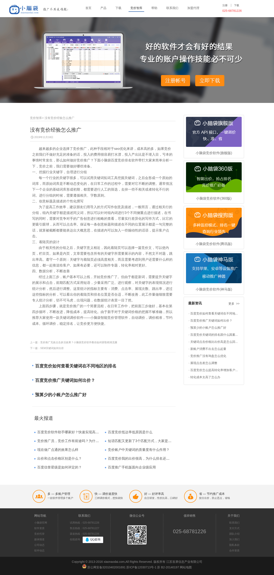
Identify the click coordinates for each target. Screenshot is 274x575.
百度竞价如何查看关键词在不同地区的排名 (75, 366)
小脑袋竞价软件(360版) (213, 198)
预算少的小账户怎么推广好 (208, 327)
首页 (88, 8)
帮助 (154, 8)
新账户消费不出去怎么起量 (208, 349)
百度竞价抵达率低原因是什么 (130, 432)
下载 (118, 8)
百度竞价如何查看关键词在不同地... (214, 313)
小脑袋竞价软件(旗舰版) (214, 153)
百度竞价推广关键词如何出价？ (211, 320)
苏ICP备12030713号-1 (141, 567)
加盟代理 (193, 8)
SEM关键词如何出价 (52, 348)
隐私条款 (234, 544)
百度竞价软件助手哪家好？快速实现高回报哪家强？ (76, 432)
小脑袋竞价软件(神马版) (214, 289)
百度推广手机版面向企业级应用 (132, 467)
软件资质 (39, 528)
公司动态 (39, 544)
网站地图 (186, 567)
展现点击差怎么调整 (203, 363)
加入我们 (234, 539)
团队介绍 (234, 533)
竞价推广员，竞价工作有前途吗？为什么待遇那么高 (76, 441)
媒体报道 (39, 539)
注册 (225, 5)
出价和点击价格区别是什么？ (59, 458)
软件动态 (39, 550)
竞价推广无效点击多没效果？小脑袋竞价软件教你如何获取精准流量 (78, 342)
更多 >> (234, 303)
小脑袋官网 (40, 522)
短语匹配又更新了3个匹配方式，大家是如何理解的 (146, 441)
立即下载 (210, 80)
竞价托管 (39, 533)
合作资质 (234, 550)
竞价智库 (136, 8)
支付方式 (234, 528)
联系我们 (172, 8)
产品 (103, 8)
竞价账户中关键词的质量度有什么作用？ (139, 450)
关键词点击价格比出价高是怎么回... (214, 341)
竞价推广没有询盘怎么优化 (208, 356)
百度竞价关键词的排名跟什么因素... (214, 334)
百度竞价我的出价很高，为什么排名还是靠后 (142, 458)
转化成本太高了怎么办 (205, 377)
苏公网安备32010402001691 (106, 567)
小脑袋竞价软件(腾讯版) (214, 244)
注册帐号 (175, 80)
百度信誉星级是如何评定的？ (59, 467)
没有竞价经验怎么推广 (59, 118)
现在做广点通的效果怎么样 (57, 450)
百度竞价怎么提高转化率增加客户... (214, 370)
